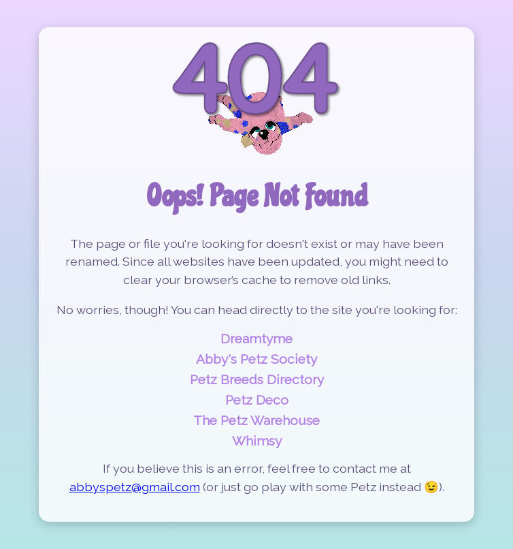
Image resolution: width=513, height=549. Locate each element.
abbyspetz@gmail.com (134, 487)
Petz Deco (256, 399)
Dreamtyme (256, 338)
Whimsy (257, 440)
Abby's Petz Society (256, 358)
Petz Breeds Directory (257, 379)
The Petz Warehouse (256, 420)
